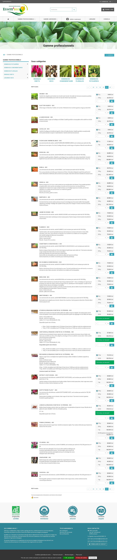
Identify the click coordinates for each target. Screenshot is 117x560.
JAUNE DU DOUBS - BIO (46, 212)
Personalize (92, 557)
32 (100, 87)
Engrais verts (9, 74)
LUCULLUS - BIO (44, 129)
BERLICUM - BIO (44, 277)
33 (103, 87)
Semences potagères (11, 64)
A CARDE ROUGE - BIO (46, 117)
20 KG (104, 314)
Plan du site (79, 554)
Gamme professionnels (26, 19)
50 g (104, 153)
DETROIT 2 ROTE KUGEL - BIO (48, 375)
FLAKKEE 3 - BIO (44, 227)
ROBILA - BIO (43, 167)
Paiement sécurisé (58, 554)
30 (93, 87)
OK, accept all (68, 557)
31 (96, 87)
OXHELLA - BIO (44, 182)
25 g (104, 95)
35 (110, 87)
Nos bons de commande (66, 532)
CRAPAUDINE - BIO (45, 457)
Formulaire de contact (97, 544)
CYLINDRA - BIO (44, 442)
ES (112, 1)
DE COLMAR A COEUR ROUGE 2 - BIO (50, 262)
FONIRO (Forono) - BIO (46, 422)
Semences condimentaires (13, 67)
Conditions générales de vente (43, 554)
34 (106, 87)
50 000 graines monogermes (104, 434)
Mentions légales (69, 554)
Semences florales (11, 71)
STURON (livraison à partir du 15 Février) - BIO (55, 310)
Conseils (107, 19)
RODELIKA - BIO (44, 152)
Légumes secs (9, 77)
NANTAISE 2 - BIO (44, 197)
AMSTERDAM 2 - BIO (45, 295)
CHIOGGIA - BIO (44, 472)
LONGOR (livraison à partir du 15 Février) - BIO (55, 405)
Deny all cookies (81, 557)
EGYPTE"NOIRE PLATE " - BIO (48, 390)
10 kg (104, 311)
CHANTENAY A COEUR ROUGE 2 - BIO (50, 244)
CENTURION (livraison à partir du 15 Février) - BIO (56, 332)
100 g (104, 98)
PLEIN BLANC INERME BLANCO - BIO (50, 140)
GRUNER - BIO (43, 93)
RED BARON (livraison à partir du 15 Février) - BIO (56, 354)
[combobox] (61, 9)
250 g (104, 160)
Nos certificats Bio (64, 534)
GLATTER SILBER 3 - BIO (46, 105)
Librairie (92, 19)
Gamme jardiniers (50, 19)
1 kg (104, 145)
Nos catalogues (64, 530)
